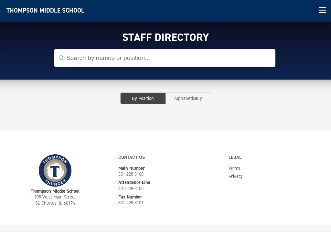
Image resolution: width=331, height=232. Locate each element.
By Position (143, 98)
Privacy (236, 176)
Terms (234, 168)
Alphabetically (188, 98)
